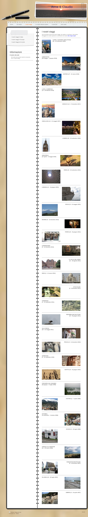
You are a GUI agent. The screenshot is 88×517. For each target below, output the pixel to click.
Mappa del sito (18, 512)
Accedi (83, 512)
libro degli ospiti (72, 35)
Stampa (11, 512)
